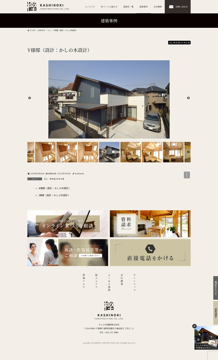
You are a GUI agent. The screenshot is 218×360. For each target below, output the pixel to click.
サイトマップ (134, 283)
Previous (29, 98)
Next (188, 98)
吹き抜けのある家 (57, 179)
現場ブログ (83, 281)
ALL (187, 175)
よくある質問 (109, 283)
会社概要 (122, 280)
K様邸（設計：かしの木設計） (55, 188)
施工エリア (96, 281)
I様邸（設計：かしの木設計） (54, 195)
